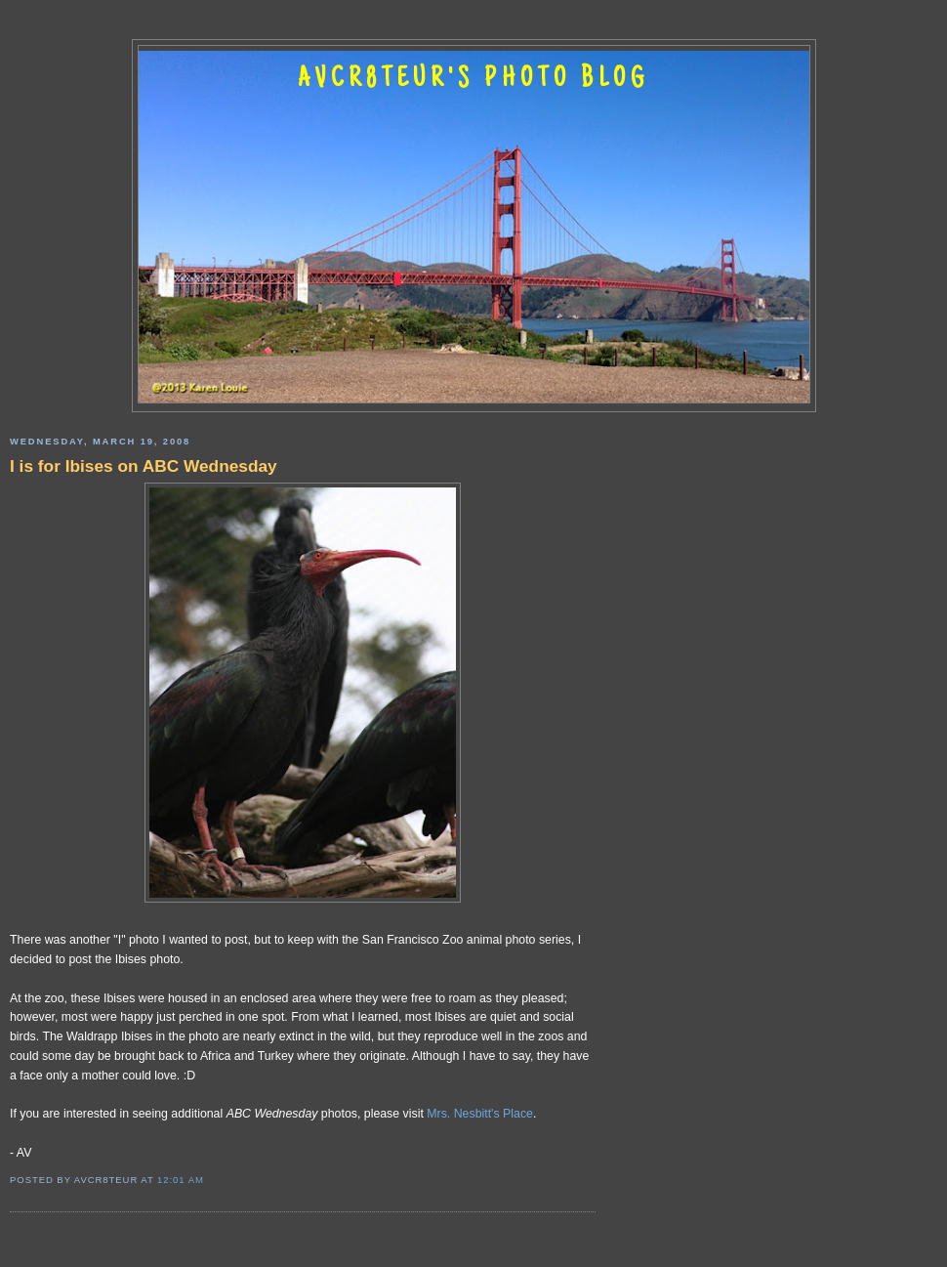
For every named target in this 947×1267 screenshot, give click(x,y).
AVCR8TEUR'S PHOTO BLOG (473, 80)
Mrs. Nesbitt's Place (480, 1113)
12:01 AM (180, 1179)
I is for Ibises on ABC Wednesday (143, 466)
